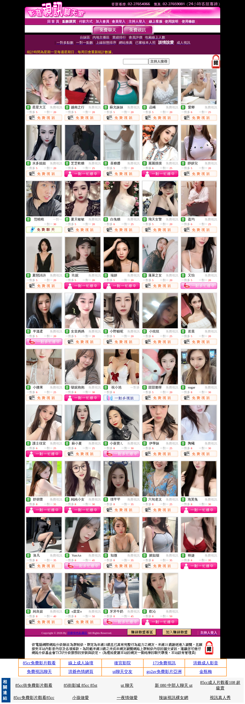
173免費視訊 (164, 663)
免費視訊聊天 (39, 671)
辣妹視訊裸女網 (173, 697)
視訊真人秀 (220, 697)
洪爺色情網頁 (80, 671)
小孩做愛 (80, 697)
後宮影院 (122, 663)
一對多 (135, 387)
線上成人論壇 (80, 663)
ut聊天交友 (122, 671)
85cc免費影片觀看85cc (34, 697)
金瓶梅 (205, 671)
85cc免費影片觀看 (39, 663)
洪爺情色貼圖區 (77, 632)
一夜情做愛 (127, 697)
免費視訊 (56, 107)
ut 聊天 (127, 685)
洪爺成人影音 (205, 663)
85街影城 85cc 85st (80, 685)
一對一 (57, 219)
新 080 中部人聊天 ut (173, 685)
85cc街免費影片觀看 (33, 685)
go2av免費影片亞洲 (164, 671)
